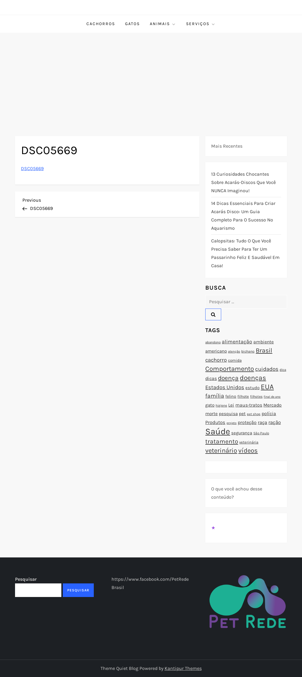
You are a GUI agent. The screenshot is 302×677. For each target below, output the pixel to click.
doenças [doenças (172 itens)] (253, 378)
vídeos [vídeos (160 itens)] (248, 450)
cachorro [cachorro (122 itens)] (216, 360)
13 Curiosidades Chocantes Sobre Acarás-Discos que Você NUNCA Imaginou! (243, 182)
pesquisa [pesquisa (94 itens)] (228, 413)
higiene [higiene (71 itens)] (221, 405)
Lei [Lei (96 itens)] (231, 405)
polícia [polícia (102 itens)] (269, 413)
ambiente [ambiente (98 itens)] (263, 342)
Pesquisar (26, 579)
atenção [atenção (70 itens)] (234, 351)
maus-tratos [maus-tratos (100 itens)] (248, 405)
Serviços (201, 24)
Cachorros (100, 23)
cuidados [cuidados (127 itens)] (266, 369)
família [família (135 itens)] (214, 395)
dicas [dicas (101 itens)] (211, 378)
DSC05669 (32, 168)
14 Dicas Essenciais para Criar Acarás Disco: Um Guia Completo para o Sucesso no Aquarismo (243, 215)
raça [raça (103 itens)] (262, 422)
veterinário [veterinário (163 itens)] (221, 450)
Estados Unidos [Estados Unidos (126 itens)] (224, 387)
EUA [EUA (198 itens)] (267, 386)
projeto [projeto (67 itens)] (231, 423)
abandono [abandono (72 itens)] (213, 342)
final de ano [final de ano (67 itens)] (272, 397)
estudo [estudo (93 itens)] (252, 387)
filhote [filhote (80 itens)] (243, 396)
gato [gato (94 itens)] (209, 405)
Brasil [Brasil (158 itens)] (264, 350)
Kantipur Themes (183, 668)
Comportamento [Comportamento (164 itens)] (229, 369)
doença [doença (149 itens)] (228, 377)
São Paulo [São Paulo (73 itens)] (261, 433)
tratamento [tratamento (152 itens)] (221, 441)
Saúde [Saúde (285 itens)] (217, 431)
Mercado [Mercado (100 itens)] (272, 405)
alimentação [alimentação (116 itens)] (237, 342)
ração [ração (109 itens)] (274, 422)
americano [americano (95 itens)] (216, 351)
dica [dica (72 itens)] (283, 370)
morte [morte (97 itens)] (211, 413)
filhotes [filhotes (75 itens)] (256, 396)
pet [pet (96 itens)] (242, 413)
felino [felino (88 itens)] (230, 396)
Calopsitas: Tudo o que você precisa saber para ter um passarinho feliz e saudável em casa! (245, 253)
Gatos (132, 23)
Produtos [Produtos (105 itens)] (215, 422)
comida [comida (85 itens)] (235, 360)
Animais (163, 24)
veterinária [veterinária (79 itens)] (248, 442)
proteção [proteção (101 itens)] (247, 422)
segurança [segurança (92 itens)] (241, 432)
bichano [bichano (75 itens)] (248, 351)
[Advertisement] (151, 77)
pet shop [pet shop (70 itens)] (253, 414)
